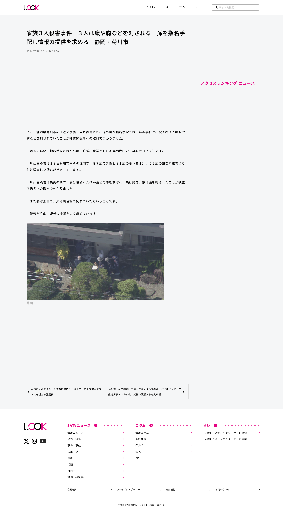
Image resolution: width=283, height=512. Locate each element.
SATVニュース (158, 7)
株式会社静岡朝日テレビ (132, 503)
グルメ (139, 445)
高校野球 (140, 438)
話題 (70, 463)
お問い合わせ (222, 488)
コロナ (71, 470)
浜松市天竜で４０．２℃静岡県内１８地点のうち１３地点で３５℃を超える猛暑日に (66, 391)
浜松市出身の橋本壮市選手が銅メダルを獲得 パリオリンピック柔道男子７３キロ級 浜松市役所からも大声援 (144, 391)
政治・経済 (74, 438)
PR (137, 457)
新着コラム (142, 432)
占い (195, 7)
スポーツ (72, 451)
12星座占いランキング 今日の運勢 (225, 432)
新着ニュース (75, 432)
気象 (70, 457)
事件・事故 (74, 445)
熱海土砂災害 (75, 476)
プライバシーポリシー (128, 488)
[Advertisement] (106, 95)
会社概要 (72, 488)
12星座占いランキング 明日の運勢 (225, 438)
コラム (180, 7)
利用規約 (170, 488)
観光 (138, 451)
